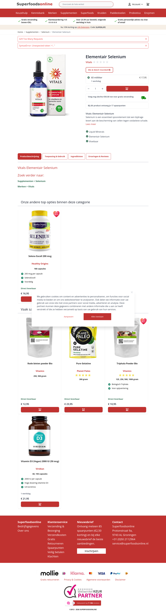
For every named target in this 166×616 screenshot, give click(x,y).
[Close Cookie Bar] (131, 292)
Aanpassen (68, 316)
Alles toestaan (97, 316)
